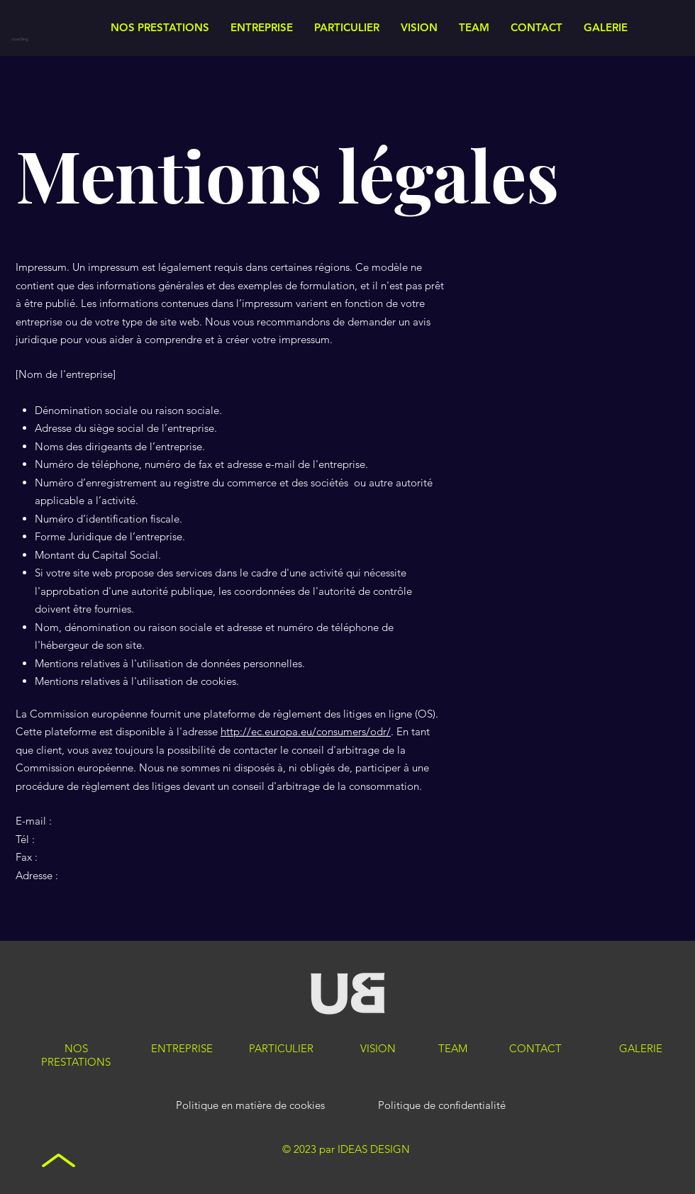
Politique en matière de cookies (252, 1105)
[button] (262, 27)
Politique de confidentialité (442, 1105)
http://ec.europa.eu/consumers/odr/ (306, 731)
